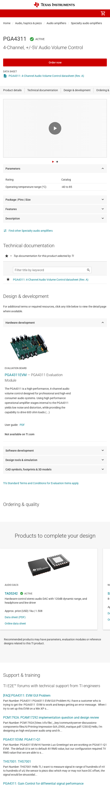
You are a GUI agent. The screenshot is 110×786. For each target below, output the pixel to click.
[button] (7, 13)
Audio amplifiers (56, 23)
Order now (55, 62)
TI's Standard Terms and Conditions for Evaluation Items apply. (41, 483)
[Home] (54, 4)
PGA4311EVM (16, 375)
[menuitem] (69, 13)
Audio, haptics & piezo (28, 23)
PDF (22, 424)
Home (6, 23)
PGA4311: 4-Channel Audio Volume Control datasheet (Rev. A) (46, 75)
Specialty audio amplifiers (86, 23)
